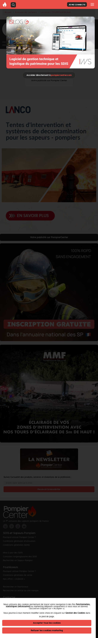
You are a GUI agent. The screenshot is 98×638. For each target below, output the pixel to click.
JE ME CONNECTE (77, 4)
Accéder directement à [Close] (49, 75)
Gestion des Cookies (75, 613)
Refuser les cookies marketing (47, 630)
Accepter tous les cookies (47, 622)
